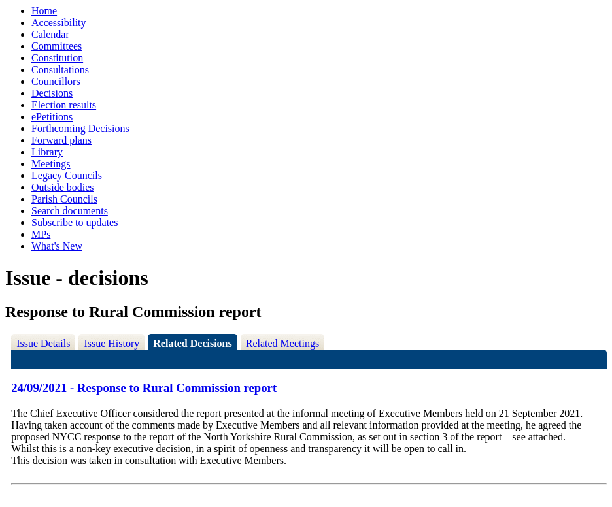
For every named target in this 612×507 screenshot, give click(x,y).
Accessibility (58, 22)
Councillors (55, 81)
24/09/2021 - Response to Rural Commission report (144, 388)
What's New (56, 246)
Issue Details (43, 343)
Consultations (60, 69)
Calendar (50, 34)
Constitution (57, 57)
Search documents (69, 210)
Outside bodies (62, 187)
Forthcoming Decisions (80, 128)
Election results (63, 104)
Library (47, 151)
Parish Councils (64, 198)
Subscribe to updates (74, 222)
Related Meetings (282, 343)
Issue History (111, 343)
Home (44, 10)
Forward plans (61, 140)
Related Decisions (192, 343)
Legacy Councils (66, 175)
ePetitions (52, 116)
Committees (56, 46)
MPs (40, 234)
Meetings (51, 163)
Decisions (52, 93)
